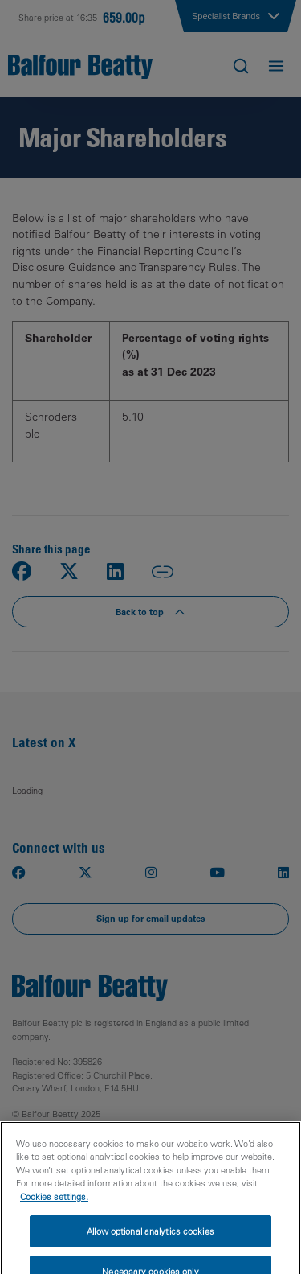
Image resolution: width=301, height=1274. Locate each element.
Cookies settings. (54, 1209)
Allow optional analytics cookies (150, 1244)
